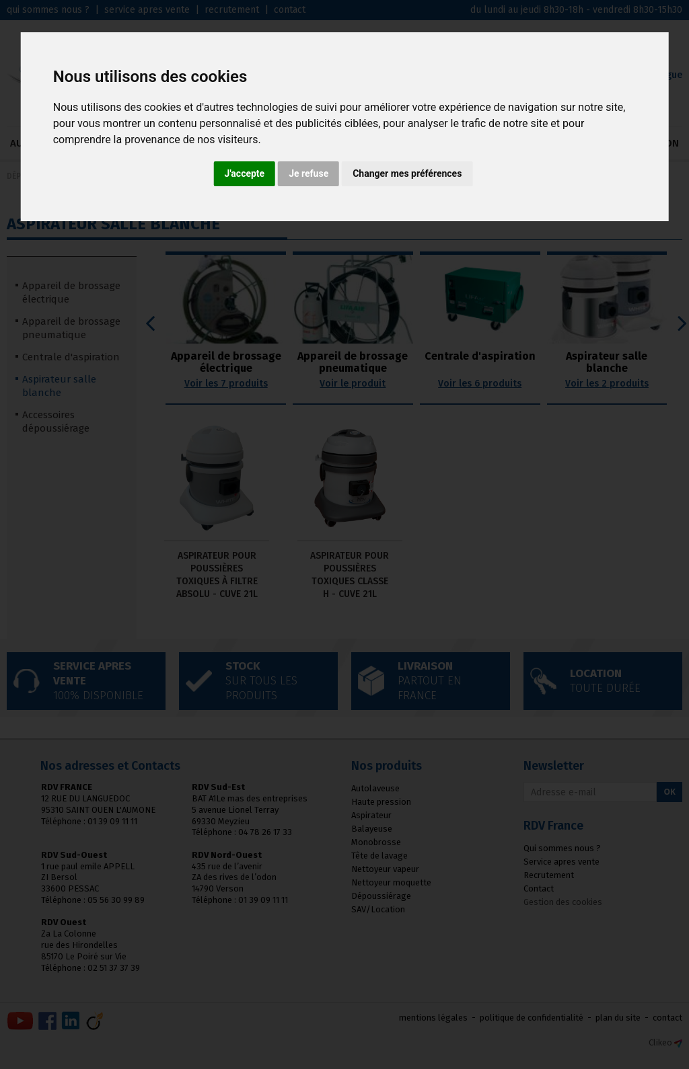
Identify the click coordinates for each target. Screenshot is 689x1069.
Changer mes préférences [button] (407, 173)
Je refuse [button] (308, 173)
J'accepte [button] (245, 173)
